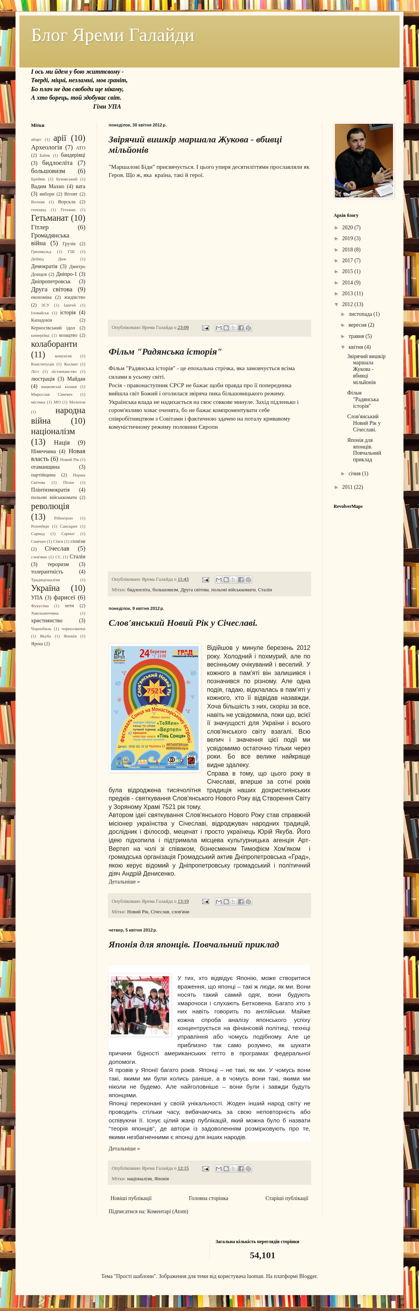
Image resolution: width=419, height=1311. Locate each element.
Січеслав (160, 911)
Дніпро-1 (66, 274)
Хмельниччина (45, 613)
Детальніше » (124, 882)
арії (59, 138)
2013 (348, 293)
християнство (46, 620)
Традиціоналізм (45, 579)
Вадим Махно (47, 186)
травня (356, 336)
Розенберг (40, 526)
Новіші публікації (131, 1198)
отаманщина (45, 467)
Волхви (38, 201)
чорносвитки (73, 628)
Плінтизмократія (50, 490)
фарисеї (64, 597)
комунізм (63, 355)
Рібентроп (63, 518)
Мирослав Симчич (51, 394)
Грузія (68, 243)
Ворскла (67, 201)
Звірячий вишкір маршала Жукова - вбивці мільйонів (366, 369)
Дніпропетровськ (51, 281)
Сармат (67, 533)
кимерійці (40, 335)
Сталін (265, 589)
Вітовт (71, 194)
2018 (348, 250)
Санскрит (69, 526)
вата (80, 186)
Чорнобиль (41, 628)
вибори (47, 194)
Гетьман (68, 209)
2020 (348, 227)
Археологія (46, 147)
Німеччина (43, 451)
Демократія (44, 266)
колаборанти (54, 344)
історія (68, 312)
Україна (45, 588)
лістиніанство (63, 371)
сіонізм (78, 541)
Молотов (77, 402)
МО (57, 402)
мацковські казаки (59, 386)
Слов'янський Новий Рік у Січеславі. (183, 623)
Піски (68, 482)
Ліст (35, 371)
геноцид (38, 209)
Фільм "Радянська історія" (165, 351)
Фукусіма (39, 605)
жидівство (74, 297)
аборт (36, 139)
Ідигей (70, 305)
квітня (356, 347)
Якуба (45, 636)
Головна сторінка (209, 1198)
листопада (360, 314)
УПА (37, 598)
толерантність (47, 572)
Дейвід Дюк (48, 258)
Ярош (37, 643)
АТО (80, 148)
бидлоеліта (138, 589)
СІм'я (58, 541)
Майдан (76, 379)
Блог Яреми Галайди (112, 34)
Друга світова (194, 589)
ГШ (71, 251)
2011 (348, 487)
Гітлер (40, 227)
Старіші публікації (286, 1198)
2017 (348, 260)
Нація (62, 442)
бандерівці (73, 155)
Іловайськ (40, 312)
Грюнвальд (41, 251)
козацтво (68, 335)
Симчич (38, 541)
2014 (348, 283)
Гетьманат (49, 218)
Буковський (67, 179)
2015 (348, 271)
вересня (358, 325)
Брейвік (38, 179)
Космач (71, 364)
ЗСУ (46, 305)
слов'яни (180, 911)
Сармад (38, 533)
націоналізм (139, 1178)
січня (355, 473)
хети (69, 605)
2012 (348, 304)
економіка (41, 297)
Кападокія (41, 320)
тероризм (58, 564)
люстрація (43, 379)
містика (38, 402)
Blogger (307, 1276)
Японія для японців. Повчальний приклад (194, 944)
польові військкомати (233, 589)
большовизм (165, 589)
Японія (161, 1178)
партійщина (43, 475)
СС (58, 556)
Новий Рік (138, 911)
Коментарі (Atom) (167, 1211)
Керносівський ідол (53, 328)
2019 (348, 238)
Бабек (45, 155)
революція (50, 506)
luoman (255, 1276)
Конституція (42, 364)
